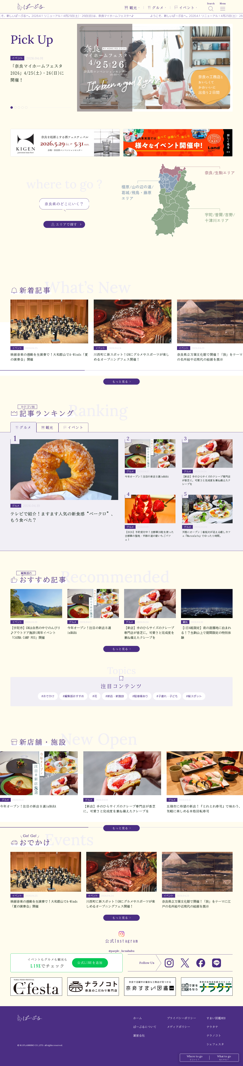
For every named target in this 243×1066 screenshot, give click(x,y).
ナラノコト (214, 1035)
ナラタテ (212, 1026)
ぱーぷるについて (144, 1026)
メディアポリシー (178, 1026)
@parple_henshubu (121, 951)
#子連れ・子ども (167, 696)
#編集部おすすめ (73, 696)
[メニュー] (223, 6)
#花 (94, 696)
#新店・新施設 (114, 696)
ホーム (137, 1018)
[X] (185, 962)
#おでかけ (47, 696)
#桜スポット (194, 696)
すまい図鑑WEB (216, 1018)
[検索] (211, 6)
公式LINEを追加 (90, 962)
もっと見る (120, 381)
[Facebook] (200, 962)
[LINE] (216, 962)
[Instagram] (169, 962)
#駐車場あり (140, 696)
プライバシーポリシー (181, 1018)
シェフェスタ (215, 1044)
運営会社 (139, 1035)
